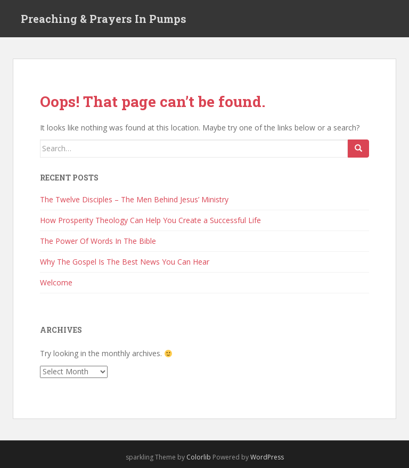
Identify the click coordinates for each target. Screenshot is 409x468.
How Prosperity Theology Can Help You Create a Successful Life (150, 220)
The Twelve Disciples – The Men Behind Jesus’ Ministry (134, 199)
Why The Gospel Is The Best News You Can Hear (124, 262)
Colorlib (198, 457)
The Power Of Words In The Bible (98, 241)
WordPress (267, 457)
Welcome (56, 282)
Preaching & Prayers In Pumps (103, 19)
